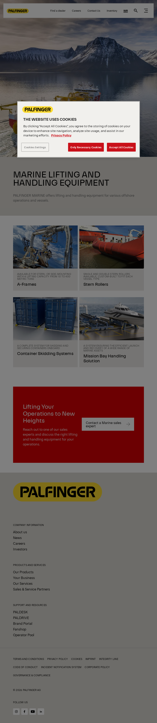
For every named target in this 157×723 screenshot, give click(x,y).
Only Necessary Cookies (85, 147)
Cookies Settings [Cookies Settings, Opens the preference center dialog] (35, 147)
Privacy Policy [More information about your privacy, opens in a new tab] (61, 135)
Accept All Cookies (121, 147)
